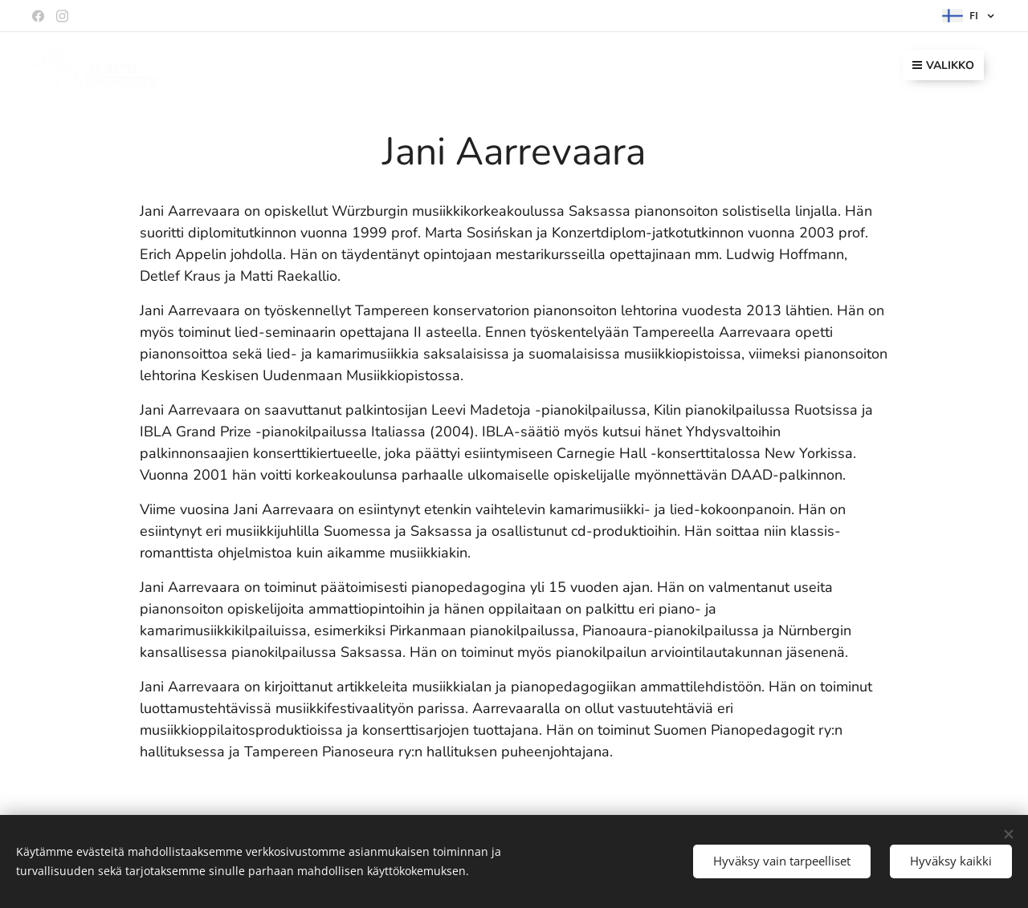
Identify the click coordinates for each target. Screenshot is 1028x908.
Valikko (943, 65)
